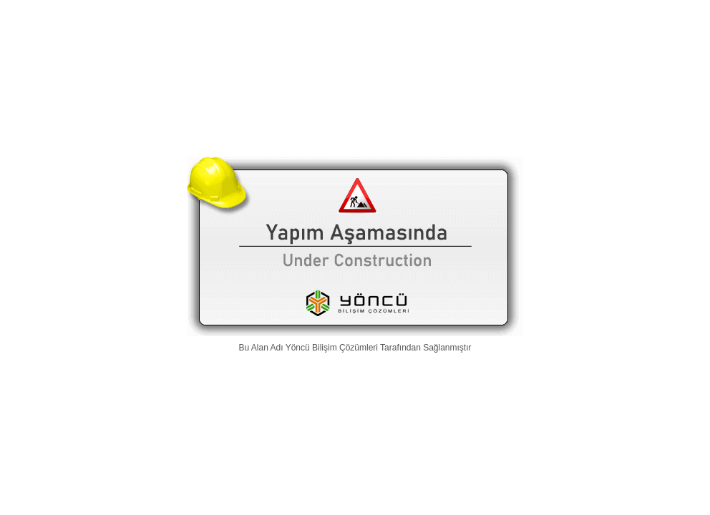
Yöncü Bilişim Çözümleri (332, 348)
